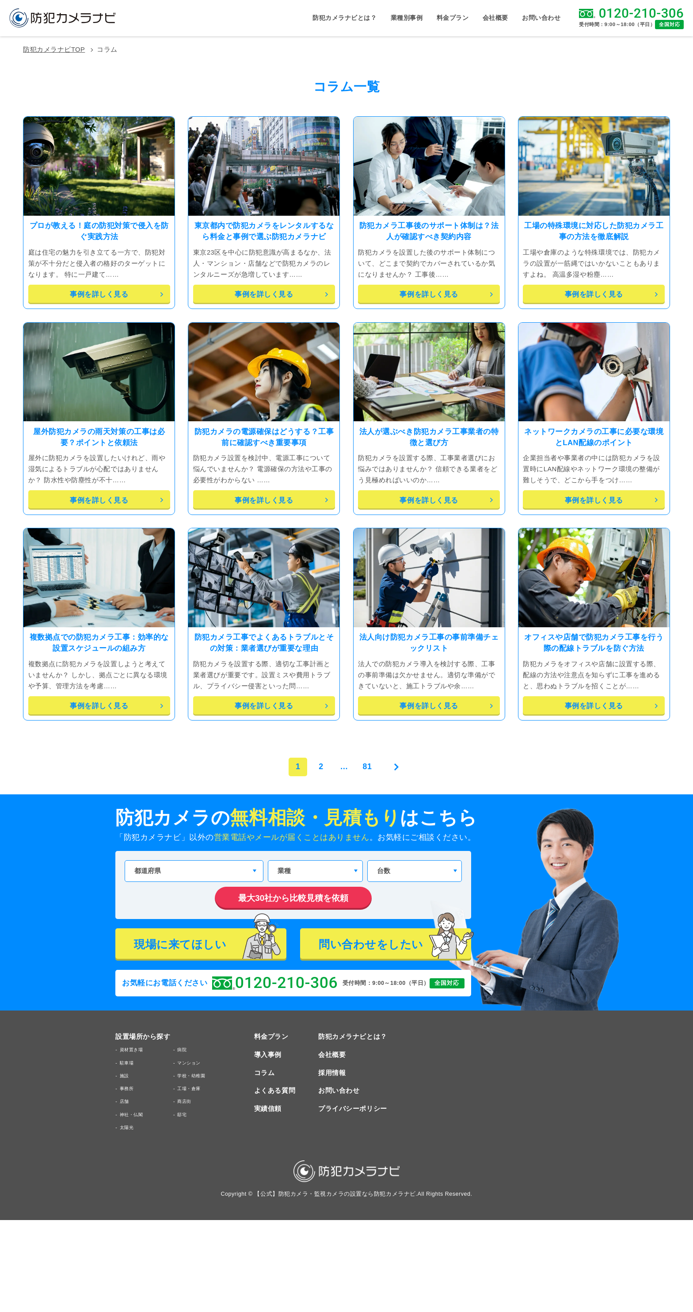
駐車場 (127, 1062)
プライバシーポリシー (352, 1109)
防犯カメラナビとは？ (344, 18)
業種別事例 (407, 18)
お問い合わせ (541, 18)
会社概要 (495, 18)
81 (367, 766)
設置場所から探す (142, 1037)
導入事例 (268, 1055)
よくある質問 (274, 1090)
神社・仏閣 (131, 1114)
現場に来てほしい (210, 943)
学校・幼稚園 (191, 1075)
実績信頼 (268, 1109)
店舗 (124, 1101)
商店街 (184, 1101)
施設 (124, 1075)
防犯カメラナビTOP (54, 49)
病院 (182, 1049)
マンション (189, 1062)
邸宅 (182, 1114)
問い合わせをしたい (395, 943)
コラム (264, 1073)
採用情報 (332, 1073)
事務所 (127, 1088)
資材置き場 (131, 1049)
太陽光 (127, 1127)
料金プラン (453, 18)
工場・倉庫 (189, 1088)
